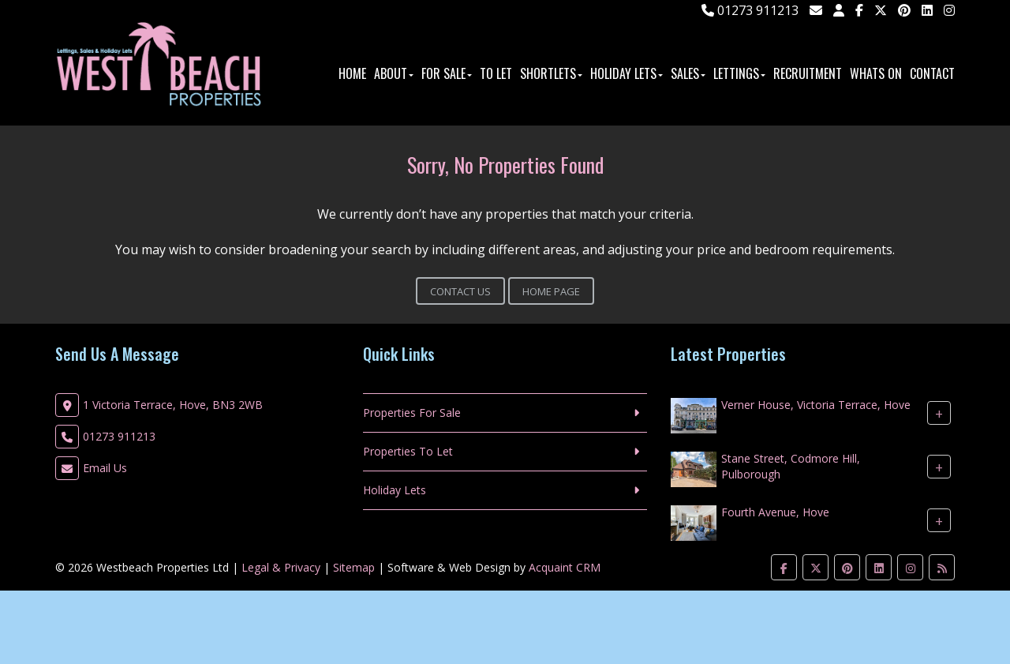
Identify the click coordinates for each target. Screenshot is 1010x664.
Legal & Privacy (280, 567)
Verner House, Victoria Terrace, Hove (816, 404)
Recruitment (807, 73)
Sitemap (354, 567)
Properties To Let (408, 451)
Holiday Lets (626, 73)
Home (352, 73)
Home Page (551, 291)
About (393, 73)
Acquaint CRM (564, 567)
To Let (496, 73)
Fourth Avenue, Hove (775, 512)
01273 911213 (750, 10)
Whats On (876, 73)
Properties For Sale (412, 412)
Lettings (739, 73)
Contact (932, 73)
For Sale (446, 73)
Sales (688, 73)
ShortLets (551, 73)
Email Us (105, 467)
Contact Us (460, 291)
